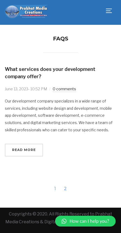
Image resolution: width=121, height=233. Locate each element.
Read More (24, 150)
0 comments (64, 89)
